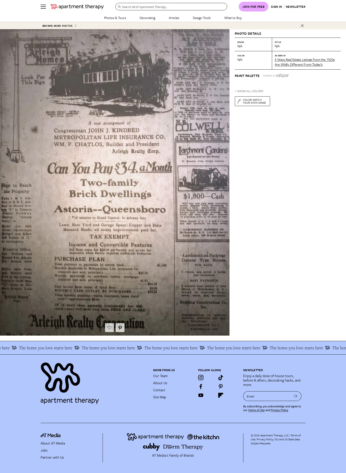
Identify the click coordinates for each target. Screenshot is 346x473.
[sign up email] (266, 396)
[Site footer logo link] (94, 381)
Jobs (44, 450)
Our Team (160, 375)
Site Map (159, 397)
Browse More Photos (59, 26)
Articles (174, 17)
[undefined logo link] (77, 6)
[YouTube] (200, 395)
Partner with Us (52, 457)
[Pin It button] (120, 327)
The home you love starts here (46, 347)
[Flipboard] (220, 395)
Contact (159, 390)
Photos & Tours (115, 17)
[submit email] (295, 396)
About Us (160, 383)
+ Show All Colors (249, 91)
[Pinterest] (220, 386)
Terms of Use (256, 410)
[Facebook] (200, 386)
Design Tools (202, 17)
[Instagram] (200, 377)
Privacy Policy (279, 410)
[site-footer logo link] (50, 436)
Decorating (147, 17)
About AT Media (53, 443)
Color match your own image (251, 101)
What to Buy (233, 17)
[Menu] (43, 6)
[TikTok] (220, 377)
